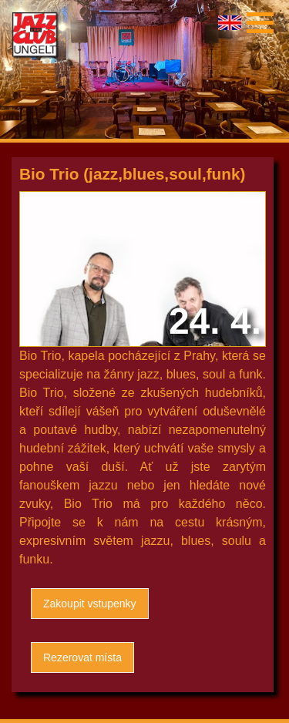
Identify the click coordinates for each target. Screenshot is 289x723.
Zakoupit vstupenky (89, 603)
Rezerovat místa (82, 657)
